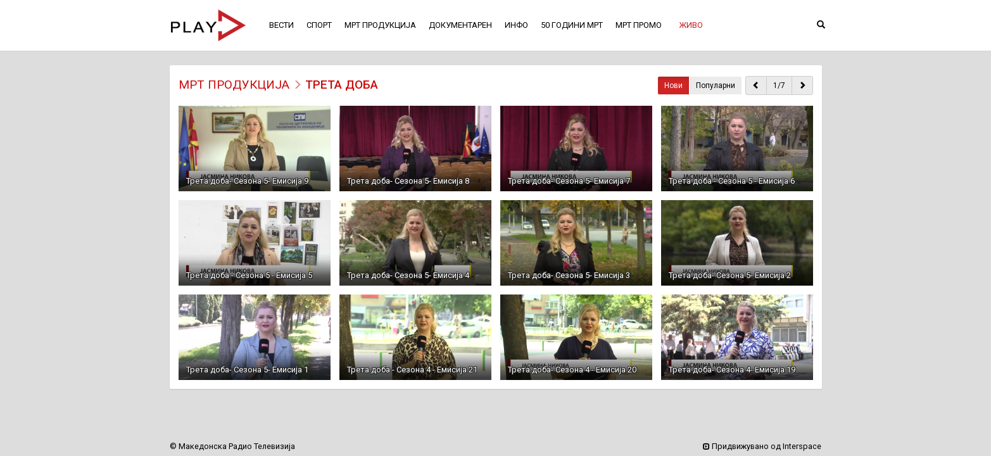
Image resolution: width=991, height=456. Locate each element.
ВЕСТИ (281, 25)
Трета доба (341, 84)
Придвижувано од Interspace (762, 446)
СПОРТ (319, 25)
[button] (691, 25)
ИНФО (516, 25)
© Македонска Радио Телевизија (232, 446)
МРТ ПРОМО (638, 25)
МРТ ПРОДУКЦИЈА (234, 84)
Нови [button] (673, 85)
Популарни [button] (715, 85)
